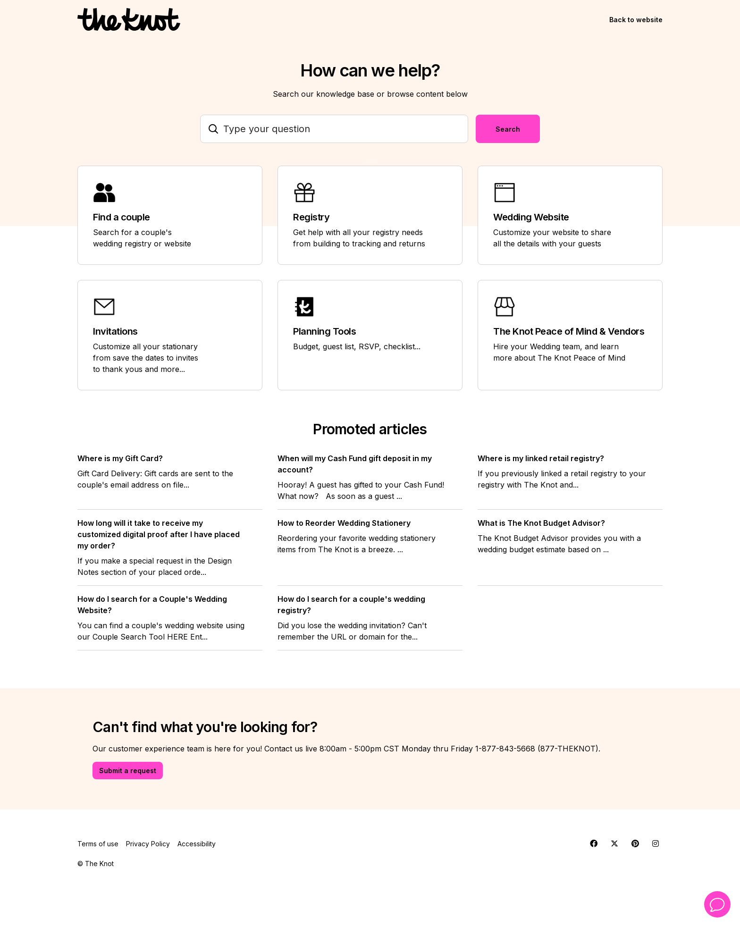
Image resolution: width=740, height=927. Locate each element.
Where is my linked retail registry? (541, 458)
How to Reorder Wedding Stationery (344, 523)
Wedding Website (531, 217)
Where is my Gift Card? (120, 458)
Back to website (636, 20)
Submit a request (127, 771)
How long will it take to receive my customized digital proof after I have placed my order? (158, 534)
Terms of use (97, 844)
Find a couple (121, 217)
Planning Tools (324, 331)
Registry (311, 217)
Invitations (115, 331)
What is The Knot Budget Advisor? (541, 523)
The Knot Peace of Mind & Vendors (568, 331)
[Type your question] (334, 129)
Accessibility (196, 844)
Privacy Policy (148, 844)
